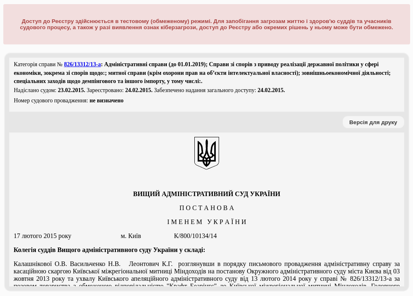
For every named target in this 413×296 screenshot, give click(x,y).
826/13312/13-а (82, 64)
